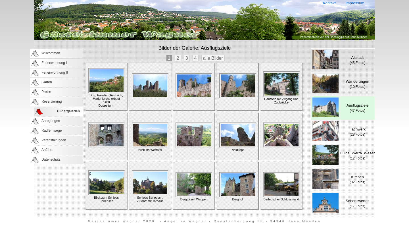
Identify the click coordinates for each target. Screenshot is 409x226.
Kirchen (357, 177)
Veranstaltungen (53, 140)
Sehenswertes (358, 201)
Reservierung (51, 101)
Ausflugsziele (358, 105)
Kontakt (329, 3)
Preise (46, 92)
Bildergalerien (68, 111)
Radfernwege (51, 130)
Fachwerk (357, 129)
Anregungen (50, 121)
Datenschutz (50, 159)
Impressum (354, 3)
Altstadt (357, 57)
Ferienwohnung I (54, 63)
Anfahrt (47, 150)
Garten (46, 82)
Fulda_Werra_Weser (357, 153)
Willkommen (50, 53)
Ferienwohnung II (54, 72)
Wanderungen (357, 81)
